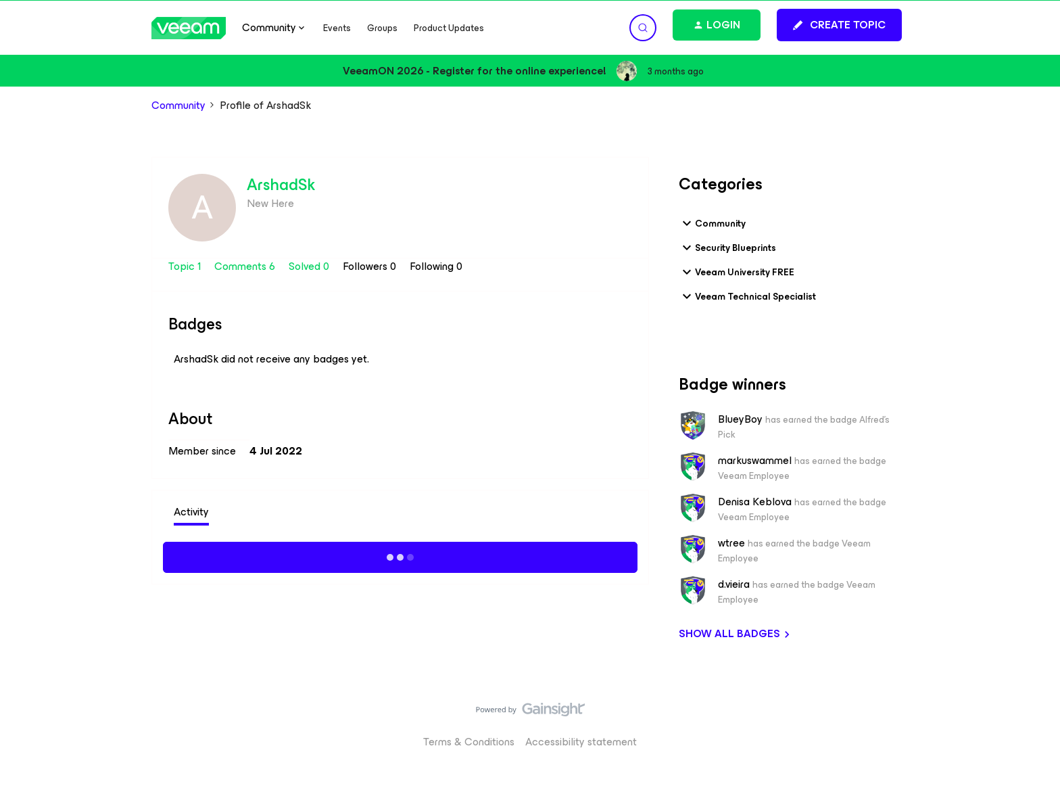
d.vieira (734, 584)
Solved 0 (310, 266)
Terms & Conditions (468, 742)
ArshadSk (281, 184)
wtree (731, 543)
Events (337, 28)
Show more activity (400, 555)
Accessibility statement (581, 742)
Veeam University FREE (736, 272)
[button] (839, 25)
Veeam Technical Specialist (747, 296)
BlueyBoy (740, 419)
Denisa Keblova (755, 502)
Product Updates (449, 28)
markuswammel (755, 461)
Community (178, 105)
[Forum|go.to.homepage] (188, 28)
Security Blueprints (727, 247)
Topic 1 (185, 266)
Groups (382, 28)
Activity (191, 512)
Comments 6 (246, 266)
